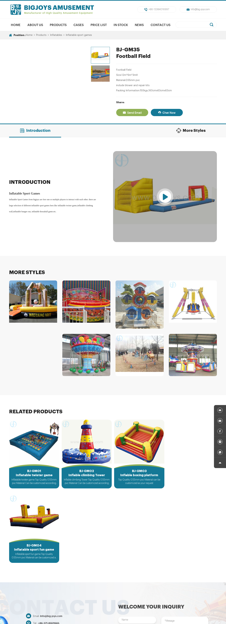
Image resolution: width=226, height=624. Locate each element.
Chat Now (167, 112)
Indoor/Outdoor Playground (181, 597)
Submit (137, 578)
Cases (78, 25)
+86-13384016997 (156, 9)
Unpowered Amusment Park (124, 597)
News (139, 25)
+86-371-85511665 (48, 548)
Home (15, 25)
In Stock (121, 25)
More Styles (191, 130)
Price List (99, 25)
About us (35, 25)
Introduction (35, 130)
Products (58, 25)
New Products (70, 597)
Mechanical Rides (93, 597)
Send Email (132, 112)
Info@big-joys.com (198, 9)
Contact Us (160, 25)
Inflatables (56, 35)
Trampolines (152, 597)
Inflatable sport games (79, 35)
